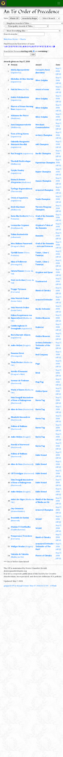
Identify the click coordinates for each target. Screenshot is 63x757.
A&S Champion (41, 144)
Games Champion (43, 181)
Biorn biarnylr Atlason (20, 335)
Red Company (41, 354)
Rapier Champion (43, 172)
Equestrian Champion (45, 162)
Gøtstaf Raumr (17, 271)
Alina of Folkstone (19, 262)
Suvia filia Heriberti (19, 216)
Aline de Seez (16, 409)
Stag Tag (39, 382)
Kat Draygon (16, 153)
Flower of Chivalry (43, 555)
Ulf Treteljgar (17, 473)
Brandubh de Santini (20, 518)
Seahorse (39, 327)
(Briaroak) (15, 520)
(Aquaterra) (16, 72)
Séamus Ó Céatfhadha (20, 527)
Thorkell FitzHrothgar (21, 161)
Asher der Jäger (18, 499)
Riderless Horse (11, 39)
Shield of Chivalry (43, 290)
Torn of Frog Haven (20, 134)
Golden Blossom (42, 318)
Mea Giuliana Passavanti (21, 243)
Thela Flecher (17, 362)
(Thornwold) (16, 191)
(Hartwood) (16, 383)
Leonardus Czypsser (20, 225)
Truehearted (41, 281)
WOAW (38, 519)
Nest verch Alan (18, 280)
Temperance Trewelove (21, 536)
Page (37, 364)
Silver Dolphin (41, 80)
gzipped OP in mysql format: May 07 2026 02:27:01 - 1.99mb (30, 586)
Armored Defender (44, 299)
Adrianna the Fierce (19, 115)
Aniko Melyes (16, 345)
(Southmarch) (17, 228)
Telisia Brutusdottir (19, 234)
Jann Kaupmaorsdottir (21, 124)
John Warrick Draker (20, 298)
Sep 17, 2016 (58, 71)
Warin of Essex (17, 390)
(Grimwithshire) (18, 511)
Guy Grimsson (17, 508)
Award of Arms (42, 89)
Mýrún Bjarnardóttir (20, 70)
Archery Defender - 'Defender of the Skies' (44, 345)
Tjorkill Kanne (17, 252)
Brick (37, 373)
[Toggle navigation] (59, 3)
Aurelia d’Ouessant (19, 371)
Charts (23, 39)
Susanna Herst (17, 353)
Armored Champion (44, 190)
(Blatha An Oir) (17, 557)
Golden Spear (41, 391)
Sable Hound (41, 455)
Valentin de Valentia (19, 554)
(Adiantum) (16, 237)
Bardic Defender (42, 309)
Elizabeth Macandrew (20, 417)
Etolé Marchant (18, 207)
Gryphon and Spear (44, 272)
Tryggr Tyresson (18, 289)
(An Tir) (25, 89)
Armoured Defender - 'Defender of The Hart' (45, 546)
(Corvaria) (15, 292)
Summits (39, 236)
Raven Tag (40, 400)
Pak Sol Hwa (16, 89)
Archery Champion (43, 135)
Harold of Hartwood (20, 444)
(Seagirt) (26, 345)
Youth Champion (42, 199)
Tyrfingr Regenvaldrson (21, 188)
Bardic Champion (43, 153)
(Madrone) (15, 118)
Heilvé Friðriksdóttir (20, 97)
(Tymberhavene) (18, 529)
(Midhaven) (16, 127)
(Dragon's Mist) (18, 246)
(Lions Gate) (16, 301)
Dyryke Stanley (17, 170)
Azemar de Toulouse (20, 380)
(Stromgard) (16, 264)
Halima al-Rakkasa (19, 426)
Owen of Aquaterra (19, 198)
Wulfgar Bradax (18, 546)
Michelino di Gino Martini (22, 79)
